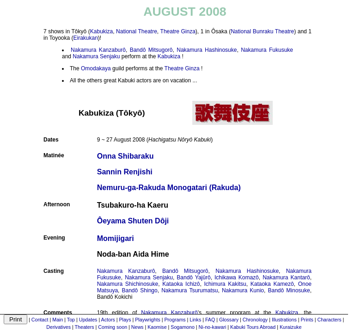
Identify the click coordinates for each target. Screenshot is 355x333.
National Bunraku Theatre (262, 31)
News (137, 327)
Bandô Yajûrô (193, 277)
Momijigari (115, 238)
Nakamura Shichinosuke (128, 284)
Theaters (84, 327)
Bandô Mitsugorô (151, 50)
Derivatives (58, 327)
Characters (329, 319)
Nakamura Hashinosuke (207, 50)
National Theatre (136, 31)
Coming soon (112, 327)
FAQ (210, 319)
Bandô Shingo (140, 290)
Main (57, 319)
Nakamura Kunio (243, 290)
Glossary (229, 319)
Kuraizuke (290, 327)
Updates (88, 319)
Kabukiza (101, 31)
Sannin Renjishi (125, 172)
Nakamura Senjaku (96, 56)
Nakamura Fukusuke (267, 50)
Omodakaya (96, 68)
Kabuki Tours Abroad (252, 327)
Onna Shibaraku (125, 156)
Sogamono (183, 327)
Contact (40, 319)
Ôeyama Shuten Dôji (133, 221)
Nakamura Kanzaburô (98, 50)
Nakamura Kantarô (286, 277)
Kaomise (156, 327)
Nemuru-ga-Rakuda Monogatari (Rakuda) (169, 187)
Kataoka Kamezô (272, 284)
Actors (108, 319)
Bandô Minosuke (289, 290)
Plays (125, 319)
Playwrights (147, 319)
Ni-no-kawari (212, 327)
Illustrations (284, 319)
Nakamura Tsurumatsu (189, 290)
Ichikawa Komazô (236, 277)
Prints (307, 319)
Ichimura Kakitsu (225, 284)
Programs (174, 319)
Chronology (255, 319)
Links (195, 319)
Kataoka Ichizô (181, 284)
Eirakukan (85, 38)
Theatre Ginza (178, 31)
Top (71, 319)
